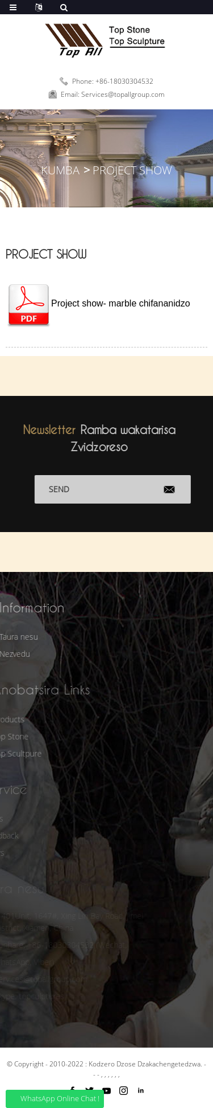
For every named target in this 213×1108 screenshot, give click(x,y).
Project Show (132, 170)
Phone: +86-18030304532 (112, 81)
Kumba (60, 170)
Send (69, 489)
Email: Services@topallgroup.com (113, 94)
